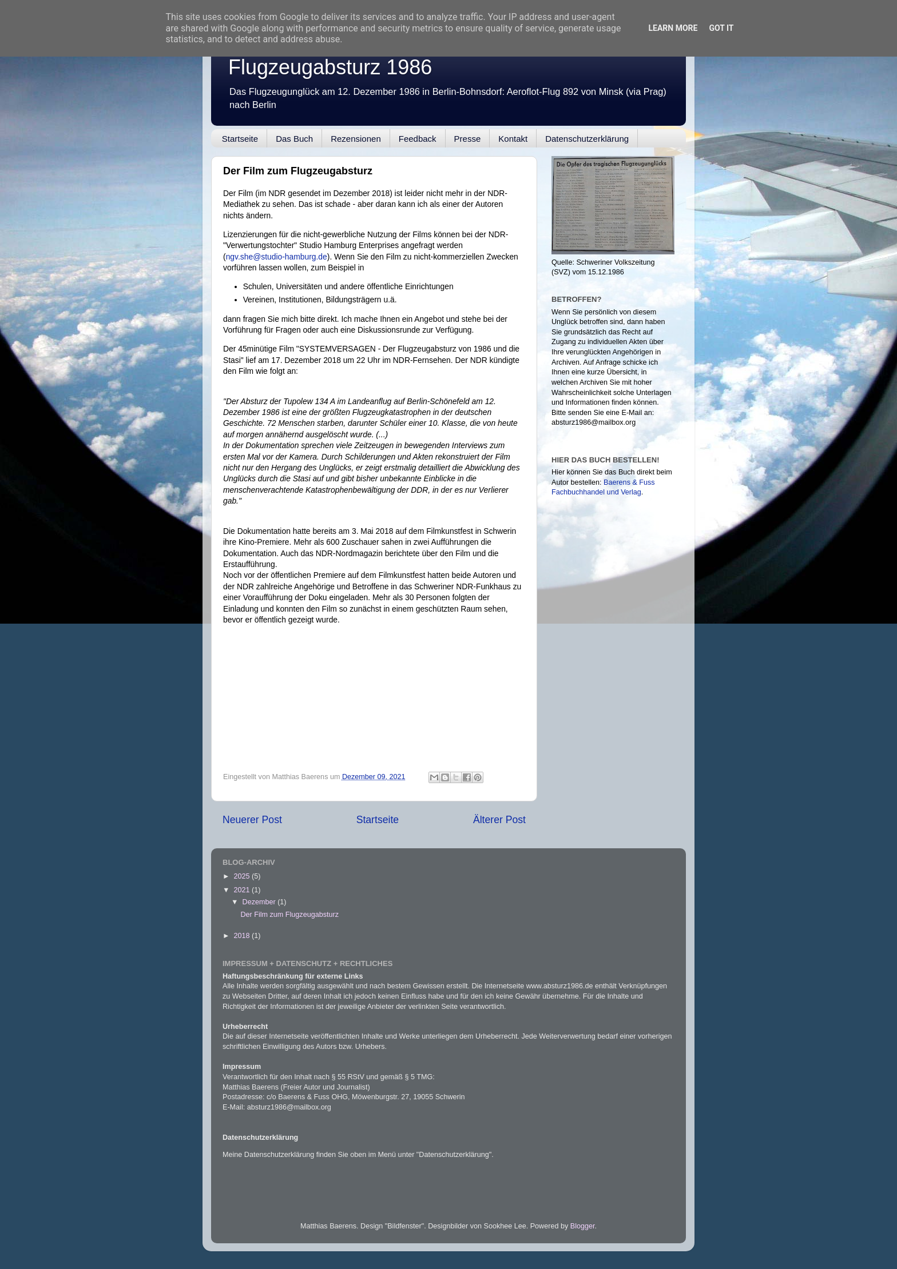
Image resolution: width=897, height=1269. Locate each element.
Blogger (582, 1226)
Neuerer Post (252, 819)
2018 (242, 936)
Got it (721, 28)
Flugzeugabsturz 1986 (330, 67)
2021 (242, 890)
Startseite (240, 138)
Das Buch (294, 138)
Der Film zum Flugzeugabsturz (289, 915)
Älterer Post (499, 819)
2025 (242, 876)
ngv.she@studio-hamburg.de (276, 256)
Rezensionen (356, 138)
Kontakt (512, 138)
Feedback (417, 138)
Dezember (260, 902)
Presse (467, 138)
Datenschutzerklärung (587, 138)
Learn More (672, 28)
